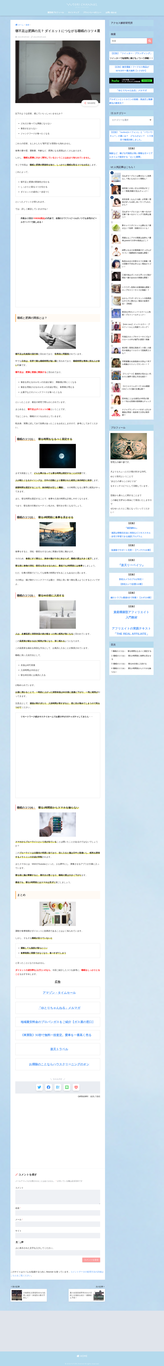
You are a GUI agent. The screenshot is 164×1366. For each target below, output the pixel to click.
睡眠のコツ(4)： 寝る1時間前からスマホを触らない (131, 670)
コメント (19, 1187)
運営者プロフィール (55, 12)
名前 (18, 1208)
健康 (92, 1096)
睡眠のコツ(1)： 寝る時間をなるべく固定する (131, 651)
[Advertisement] (57, 1133)
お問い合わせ (111, 12)
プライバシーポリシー (92, 12)
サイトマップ (73, 12)
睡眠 (98, 1096)
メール (19, 1219)
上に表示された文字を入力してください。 (35, 1248)
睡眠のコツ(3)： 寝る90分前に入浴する (129, 663)
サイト (18, 1231)
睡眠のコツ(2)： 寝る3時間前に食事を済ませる (131, 657)
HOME (82, 1355)
